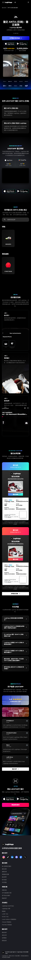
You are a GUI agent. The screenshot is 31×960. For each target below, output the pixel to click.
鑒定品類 (4, 7)
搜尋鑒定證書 (15, 593)
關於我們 (15, 769)
